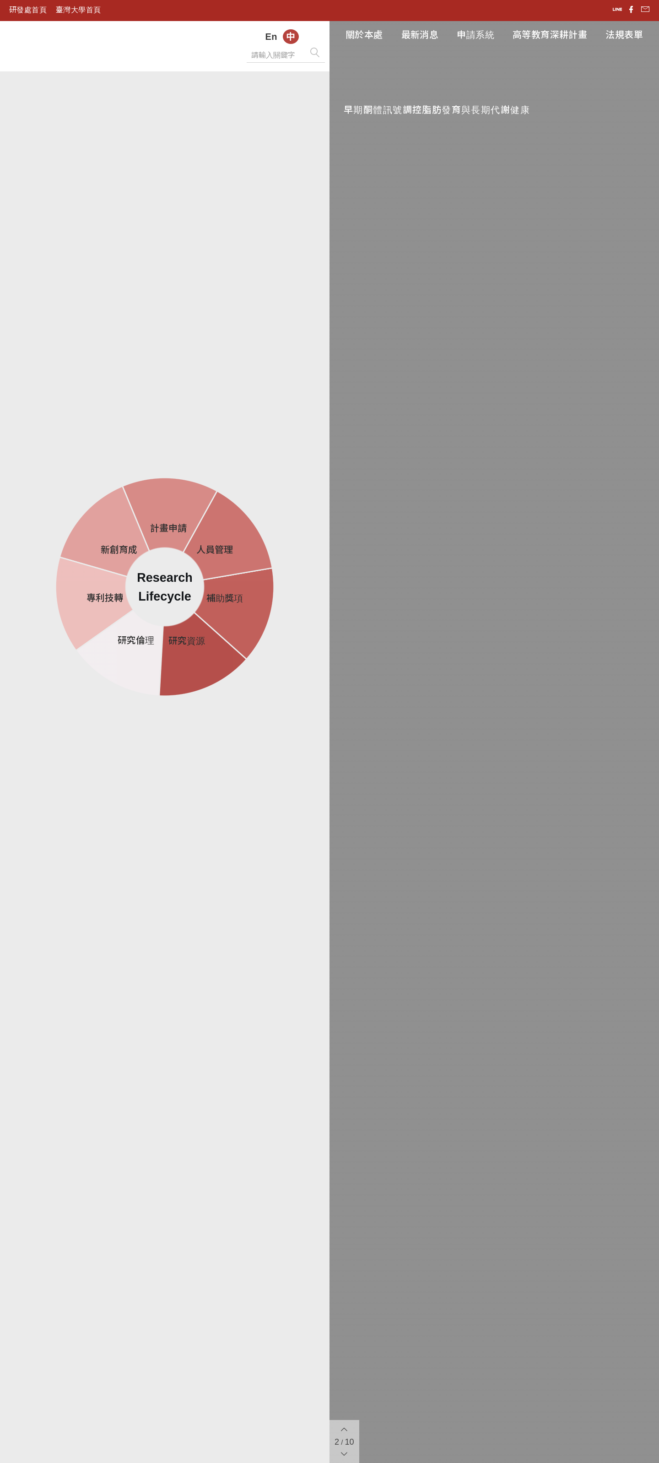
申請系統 (475, 35)
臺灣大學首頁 (78, 10)
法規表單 (624, 35)
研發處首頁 (28, 10)
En (271, 37)
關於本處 (364, 35)
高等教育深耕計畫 (550, 35)
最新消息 (420, 35)
